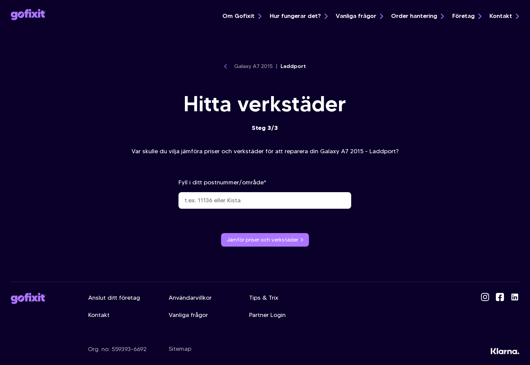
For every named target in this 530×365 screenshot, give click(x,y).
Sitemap (180, 348)
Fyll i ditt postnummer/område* (264, 194)
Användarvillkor (190, 297)
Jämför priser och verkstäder (265, 239)
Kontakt (504, 16)
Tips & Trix (263, 297)
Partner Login (267, 315)
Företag (466, 16)
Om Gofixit (241, 16)
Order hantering (417, 16)
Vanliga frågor (359, 16)
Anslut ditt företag (114, 297)
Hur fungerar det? (299, 16)
